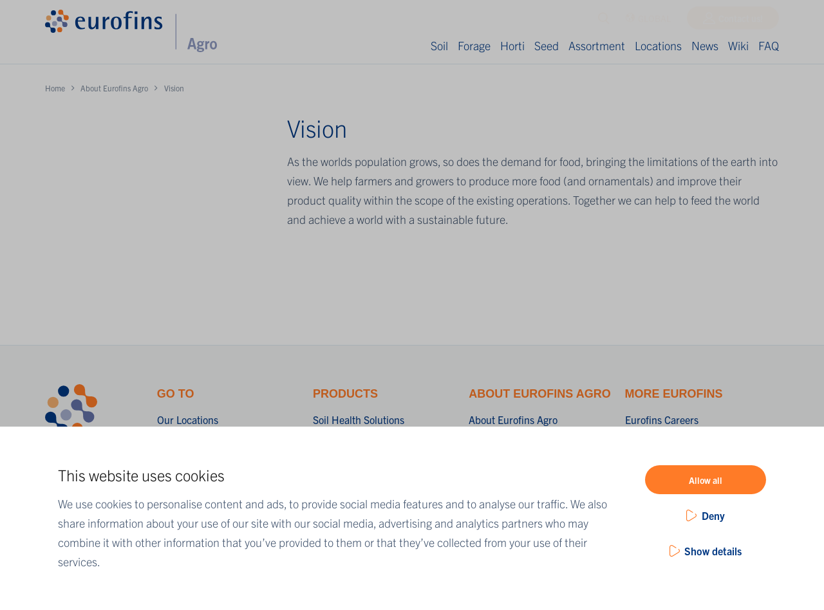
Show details (713, 550)
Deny (713, 515)
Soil (439, 45)
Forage (474, 45)
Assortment (596, 45)
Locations (658, 45)
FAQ (768, 45)
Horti (512, 45)
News (704, 45)
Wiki (738, 45)
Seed (546, 45)
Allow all (705, 480)
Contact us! (740, 21)
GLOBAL (648, 21)
